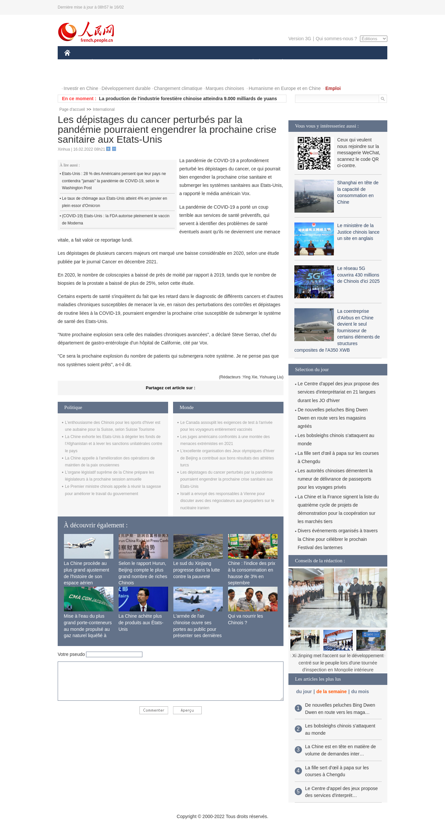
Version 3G (299, 38)
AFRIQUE (162, 62)
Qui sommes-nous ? (336, 38)
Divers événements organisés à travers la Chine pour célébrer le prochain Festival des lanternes (338, 539)
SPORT (305, 62)
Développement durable (126, 88)
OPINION (364, 62)
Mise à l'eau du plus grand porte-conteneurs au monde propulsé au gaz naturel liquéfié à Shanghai (88, 628)
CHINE (76, 62)
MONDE (134, 62)
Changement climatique (178, 88)
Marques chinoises (225, 88)
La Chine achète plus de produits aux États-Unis (141, 622)
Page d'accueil (72, 109)
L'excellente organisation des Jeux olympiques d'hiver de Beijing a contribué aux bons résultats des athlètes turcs (227, 458)
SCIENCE (191, 62)
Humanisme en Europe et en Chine (285, 88)
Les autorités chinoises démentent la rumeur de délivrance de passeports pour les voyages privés (335, 479)
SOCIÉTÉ (250, 62)
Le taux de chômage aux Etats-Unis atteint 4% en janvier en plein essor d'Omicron (114, 202)
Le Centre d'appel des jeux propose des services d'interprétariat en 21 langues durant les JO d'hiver (338, 392)
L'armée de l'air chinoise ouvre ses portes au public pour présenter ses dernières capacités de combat (197, 628)
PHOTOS (78, 75)
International (104, 109)
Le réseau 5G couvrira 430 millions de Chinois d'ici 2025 (358, 275)
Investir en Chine (81, 88)
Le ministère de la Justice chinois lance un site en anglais (358, 232)
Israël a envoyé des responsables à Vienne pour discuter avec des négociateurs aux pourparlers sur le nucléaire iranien (227, 500)
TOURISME (333, 62)
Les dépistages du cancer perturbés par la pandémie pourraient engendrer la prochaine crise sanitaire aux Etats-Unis (226, 479)
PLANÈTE (279, 62)
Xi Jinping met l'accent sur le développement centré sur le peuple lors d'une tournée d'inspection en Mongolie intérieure (338, 662)
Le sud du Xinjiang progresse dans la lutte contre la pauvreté (196, 570)
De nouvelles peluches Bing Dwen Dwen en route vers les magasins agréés (333, 418)
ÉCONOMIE (104, 62)
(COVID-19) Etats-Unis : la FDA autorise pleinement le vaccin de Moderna (115, 219)
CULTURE (220, 62)
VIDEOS (104, 75)
